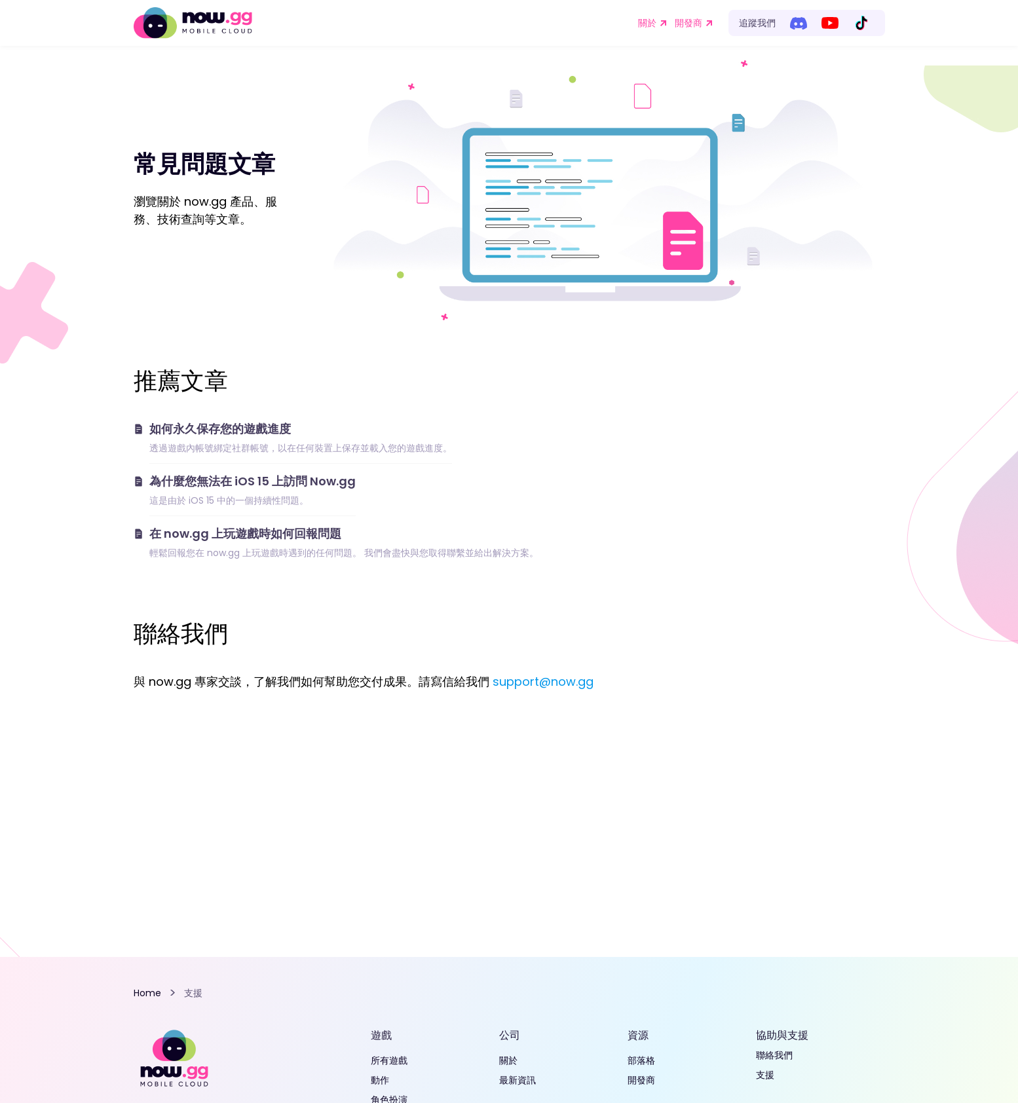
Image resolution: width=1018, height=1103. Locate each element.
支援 (765, 1074)
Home (147, 993)
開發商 (688, 22)
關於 (647, 22)
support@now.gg (543, 681)
